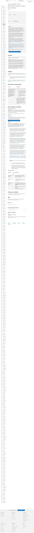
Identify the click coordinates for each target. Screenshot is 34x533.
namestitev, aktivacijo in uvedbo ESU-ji (15, 43)
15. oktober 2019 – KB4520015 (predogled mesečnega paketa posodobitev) (4, 362)
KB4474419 (18, 132)
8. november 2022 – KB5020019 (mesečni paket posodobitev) (4, 103)
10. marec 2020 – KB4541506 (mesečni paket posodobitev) (4, 327)
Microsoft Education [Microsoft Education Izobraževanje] (24, 513)
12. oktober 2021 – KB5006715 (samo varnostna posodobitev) (4, 204)
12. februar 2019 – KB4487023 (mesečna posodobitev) (4, 451)
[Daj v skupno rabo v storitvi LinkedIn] (9, 202)
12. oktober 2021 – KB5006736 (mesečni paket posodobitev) (4, 200)
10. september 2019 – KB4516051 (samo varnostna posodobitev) (4, 376)
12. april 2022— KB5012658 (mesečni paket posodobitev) (4, 157)
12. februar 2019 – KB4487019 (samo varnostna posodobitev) (4, 447)
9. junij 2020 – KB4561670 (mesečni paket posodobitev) (4, 310)
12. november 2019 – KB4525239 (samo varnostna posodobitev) (4, 354)
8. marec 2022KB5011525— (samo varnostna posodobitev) (4, 167)
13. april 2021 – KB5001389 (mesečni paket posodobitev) (4, 244)
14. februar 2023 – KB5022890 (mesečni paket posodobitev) (4, 79)
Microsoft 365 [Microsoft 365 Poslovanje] (2, 528)
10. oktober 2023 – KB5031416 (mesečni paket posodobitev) (4, 31)
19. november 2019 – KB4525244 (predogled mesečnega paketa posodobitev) (4, 350)
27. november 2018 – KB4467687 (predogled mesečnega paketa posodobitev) (4, 472)
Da (19, 510)
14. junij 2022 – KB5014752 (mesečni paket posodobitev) (4, 136)
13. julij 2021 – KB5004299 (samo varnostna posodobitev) (4, 223)
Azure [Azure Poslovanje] (1, 526)
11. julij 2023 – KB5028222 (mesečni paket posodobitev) (4, 50)
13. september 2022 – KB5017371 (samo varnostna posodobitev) (4, 120)
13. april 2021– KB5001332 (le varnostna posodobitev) (4, 247)
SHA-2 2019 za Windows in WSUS (18, 136)
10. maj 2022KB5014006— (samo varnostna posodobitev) (4, 154)
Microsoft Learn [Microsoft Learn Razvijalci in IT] (13, 525)
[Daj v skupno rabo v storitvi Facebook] (8, 202)
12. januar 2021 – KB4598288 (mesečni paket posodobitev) (4, 261)
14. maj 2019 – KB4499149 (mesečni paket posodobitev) (4, 420)
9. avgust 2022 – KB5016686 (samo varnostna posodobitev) (4, 127)
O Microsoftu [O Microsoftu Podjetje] (24, 525)
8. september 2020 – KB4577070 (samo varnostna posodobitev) (4, 292)
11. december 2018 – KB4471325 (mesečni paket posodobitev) (4, 464)
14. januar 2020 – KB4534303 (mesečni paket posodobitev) (4, 340)
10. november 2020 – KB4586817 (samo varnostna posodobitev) (4, 278)
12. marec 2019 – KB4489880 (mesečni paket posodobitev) (4, 437)
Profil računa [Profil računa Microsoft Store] (13, 513)
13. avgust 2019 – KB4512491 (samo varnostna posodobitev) (4, 390)
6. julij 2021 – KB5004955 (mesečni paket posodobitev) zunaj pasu (4, 226)
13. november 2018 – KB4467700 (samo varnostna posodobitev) (4, 476)
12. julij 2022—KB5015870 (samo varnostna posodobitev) (4, 133)
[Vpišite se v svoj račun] (32, 1)
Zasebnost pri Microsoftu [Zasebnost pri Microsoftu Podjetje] (25, 526)
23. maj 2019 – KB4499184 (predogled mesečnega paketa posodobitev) (4, 413)
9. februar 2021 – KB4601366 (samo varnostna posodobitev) (4, 259)
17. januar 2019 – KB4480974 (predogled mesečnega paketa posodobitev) (4, 455)
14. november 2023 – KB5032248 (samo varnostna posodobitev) (4, 27)
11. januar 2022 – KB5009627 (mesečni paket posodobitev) (4, 180)
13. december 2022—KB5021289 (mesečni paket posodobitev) (4, 92)
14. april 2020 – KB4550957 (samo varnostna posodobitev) (4, 318)
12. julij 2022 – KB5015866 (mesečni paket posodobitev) (4, 130)
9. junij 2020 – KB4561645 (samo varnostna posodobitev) (4, 307)
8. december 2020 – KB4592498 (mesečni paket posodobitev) (4, 271)
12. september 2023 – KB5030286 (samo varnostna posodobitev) (4, 41)
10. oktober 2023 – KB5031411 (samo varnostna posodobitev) (4, 34)
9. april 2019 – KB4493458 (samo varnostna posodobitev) (4, 430)
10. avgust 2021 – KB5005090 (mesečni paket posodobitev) (4, 214)
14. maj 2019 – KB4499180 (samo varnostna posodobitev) (4, 417)
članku (10, 66)
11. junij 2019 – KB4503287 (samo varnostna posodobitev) (4, 410)
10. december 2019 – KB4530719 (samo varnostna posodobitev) (4, 342)
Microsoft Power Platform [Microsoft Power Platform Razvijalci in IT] (14, 529)
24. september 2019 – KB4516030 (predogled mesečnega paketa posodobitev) (4, 373)
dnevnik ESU (11, 47)
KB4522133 (23, 111)
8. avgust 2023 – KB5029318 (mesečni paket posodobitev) (4, 45)
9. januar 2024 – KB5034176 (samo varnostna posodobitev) (4, 14)
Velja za (9, 9)
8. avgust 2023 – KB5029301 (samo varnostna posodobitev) (4, 48)
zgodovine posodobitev (14, 68)
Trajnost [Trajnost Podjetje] (23, 528)
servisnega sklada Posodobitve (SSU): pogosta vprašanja (19, 154)
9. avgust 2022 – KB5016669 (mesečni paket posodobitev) (4, 124)
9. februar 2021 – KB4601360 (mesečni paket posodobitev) (4, 256)
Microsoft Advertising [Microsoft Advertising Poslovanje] (2, 529)
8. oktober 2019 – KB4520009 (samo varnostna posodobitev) (4, 369)
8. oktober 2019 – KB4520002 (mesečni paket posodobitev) (4, 366)
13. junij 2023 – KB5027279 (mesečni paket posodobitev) (4, 56)
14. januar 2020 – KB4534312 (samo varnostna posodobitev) (4, 337)
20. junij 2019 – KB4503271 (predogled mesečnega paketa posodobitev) (4, 403)
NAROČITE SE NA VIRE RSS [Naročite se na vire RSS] (11, 204)
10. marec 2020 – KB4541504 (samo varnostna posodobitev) (4, 324)
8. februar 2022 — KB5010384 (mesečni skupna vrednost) (4, 170)
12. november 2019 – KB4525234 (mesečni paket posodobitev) (4, 358)
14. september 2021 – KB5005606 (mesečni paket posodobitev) (4, 207)
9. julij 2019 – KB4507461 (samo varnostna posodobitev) (4, 400)
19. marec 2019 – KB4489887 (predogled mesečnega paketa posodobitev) (4, 433)
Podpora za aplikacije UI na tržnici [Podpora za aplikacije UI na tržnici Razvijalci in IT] (14, 526)
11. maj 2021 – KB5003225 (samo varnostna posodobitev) (4, 241)
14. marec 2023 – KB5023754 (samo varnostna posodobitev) (4, 76)
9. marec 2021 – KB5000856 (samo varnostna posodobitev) (4, 253)
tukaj (10, 158)
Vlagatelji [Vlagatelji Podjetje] (24, 527)
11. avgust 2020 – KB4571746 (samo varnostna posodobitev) (4, 295)
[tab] (10, 214)
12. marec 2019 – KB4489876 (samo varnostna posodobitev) (4, 439)
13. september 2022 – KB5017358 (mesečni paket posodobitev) (4, 117)
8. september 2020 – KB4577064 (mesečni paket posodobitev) (4, 288)
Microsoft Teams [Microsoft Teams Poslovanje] (2, 531)
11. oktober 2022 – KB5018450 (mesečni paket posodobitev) (4, 110)
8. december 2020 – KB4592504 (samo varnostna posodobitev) (4, 267)
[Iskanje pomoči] (30, 1)
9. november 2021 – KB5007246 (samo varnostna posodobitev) (4, 197)
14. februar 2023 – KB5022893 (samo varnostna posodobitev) (4, 83)
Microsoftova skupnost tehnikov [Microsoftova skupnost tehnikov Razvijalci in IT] (14, 527)
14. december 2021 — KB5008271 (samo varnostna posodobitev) (4, 190)
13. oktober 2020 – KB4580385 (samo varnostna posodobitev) (4, 285)
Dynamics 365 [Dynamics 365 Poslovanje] (2, 527)
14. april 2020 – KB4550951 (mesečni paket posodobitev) (4, 321)
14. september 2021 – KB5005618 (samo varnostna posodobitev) (4, 211)
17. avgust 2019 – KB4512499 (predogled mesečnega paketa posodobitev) (4, 384)
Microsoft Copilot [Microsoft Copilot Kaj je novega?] (2, 513)
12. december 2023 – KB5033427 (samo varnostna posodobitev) (4, 20)
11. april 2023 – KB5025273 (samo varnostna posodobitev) (4, 71)
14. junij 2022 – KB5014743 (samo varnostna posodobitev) (4, 138)
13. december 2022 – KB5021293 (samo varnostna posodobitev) (4, 95)
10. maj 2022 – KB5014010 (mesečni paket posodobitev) (4, 151)
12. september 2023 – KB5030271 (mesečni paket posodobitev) (4, 38)
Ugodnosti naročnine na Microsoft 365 (9, 223)
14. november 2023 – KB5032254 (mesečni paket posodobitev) (4, 24)
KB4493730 (24, 128)
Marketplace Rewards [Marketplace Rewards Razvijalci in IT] (13, 530)
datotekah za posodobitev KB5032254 (15, 194)
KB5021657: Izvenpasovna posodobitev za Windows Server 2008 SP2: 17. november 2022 (4, 100)
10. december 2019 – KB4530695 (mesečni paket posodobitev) (4, 346)
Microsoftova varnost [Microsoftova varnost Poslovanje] (2, 525)
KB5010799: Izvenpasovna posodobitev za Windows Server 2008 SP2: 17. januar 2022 (4, 177)
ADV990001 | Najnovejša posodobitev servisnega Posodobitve (17, 148)
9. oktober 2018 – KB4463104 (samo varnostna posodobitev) (4, 487)
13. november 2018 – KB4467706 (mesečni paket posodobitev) (4, 479)
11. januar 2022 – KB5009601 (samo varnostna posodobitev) (4, 183)
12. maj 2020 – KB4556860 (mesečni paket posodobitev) (4, 315)
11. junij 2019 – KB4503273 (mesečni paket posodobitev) (4, 407)
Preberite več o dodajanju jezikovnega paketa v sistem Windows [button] (14, 120)
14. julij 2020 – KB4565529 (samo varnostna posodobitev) (4, 304)
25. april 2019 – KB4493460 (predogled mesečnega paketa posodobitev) (4, 423)
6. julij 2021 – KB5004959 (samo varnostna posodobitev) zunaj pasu (4, 229)
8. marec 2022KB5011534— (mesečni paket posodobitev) (4, 164)
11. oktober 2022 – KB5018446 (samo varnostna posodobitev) (4, 114)
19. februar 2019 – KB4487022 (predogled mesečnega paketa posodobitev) (4, 443)
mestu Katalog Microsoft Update (15, 152)
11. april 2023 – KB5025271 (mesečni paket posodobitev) (4, 68)
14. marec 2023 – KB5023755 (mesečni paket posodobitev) (4, 73)
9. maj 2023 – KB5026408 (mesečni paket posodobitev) (4, 62)
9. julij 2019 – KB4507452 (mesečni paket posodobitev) (4, 397)
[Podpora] (7, 1)
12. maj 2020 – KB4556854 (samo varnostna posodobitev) (4, 312)
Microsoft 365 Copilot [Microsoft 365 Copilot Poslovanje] (2, 530)
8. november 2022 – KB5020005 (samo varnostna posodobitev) (4, 107)
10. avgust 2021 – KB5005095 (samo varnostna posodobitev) (4, 217)
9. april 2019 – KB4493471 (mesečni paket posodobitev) (4, 427)
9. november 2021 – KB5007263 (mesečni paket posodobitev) (4, 193)
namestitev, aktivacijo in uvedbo (18, 167)
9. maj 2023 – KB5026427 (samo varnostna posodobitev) (4, 65)
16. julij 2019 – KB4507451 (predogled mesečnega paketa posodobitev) (4, 394)
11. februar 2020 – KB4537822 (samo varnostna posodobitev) (4, 333)
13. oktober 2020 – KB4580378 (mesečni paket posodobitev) (4, 281)
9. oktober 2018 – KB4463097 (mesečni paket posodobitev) (4, 490)
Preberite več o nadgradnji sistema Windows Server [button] (15, 51)
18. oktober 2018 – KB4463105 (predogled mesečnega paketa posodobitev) (4, 483)
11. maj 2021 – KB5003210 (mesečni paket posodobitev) (4, 238)
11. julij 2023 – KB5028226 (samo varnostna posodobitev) (4, 53)
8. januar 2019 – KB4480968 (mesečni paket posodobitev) (4, 461)
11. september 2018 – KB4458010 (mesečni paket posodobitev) (4, 498)
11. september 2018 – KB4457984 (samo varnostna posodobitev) (4, 501)
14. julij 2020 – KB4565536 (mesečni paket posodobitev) (4, 301)
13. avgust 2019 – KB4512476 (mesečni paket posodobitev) (4, 387)
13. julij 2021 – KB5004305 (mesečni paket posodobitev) (4, 220)
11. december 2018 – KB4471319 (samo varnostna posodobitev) (4, 467)
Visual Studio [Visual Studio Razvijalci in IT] (13, 531)
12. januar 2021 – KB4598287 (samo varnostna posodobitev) (4, 264)
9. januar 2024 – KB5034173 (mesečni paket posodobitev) (4, 11)
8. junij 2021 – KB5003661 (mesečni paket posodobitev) (4, 233)
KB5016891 (15, 139)
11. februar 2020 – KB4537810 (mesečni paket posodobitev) (4, 330)
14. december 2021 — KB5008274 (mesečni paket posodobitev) (4, 186)
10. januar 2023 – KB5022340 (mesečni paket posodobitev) (4, 86)
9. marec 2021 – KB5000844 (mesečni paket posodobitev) (4, 250)
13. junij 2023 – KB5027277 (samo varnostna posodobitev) (4, 59)
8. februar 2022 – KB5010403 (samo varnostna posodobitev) (4, 173)
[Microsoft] (3, 1)
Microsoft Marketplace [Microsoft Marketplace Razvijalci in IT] (14, 528)
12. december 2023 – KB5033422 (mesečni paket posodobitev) (4, 17)
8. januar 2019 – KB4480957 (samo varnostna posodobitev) (4, 458)
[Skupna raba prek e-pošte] (11, 202)
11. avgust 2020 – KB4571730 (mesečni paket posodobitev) (4, 298)
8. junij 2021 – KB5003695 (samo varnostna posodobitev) (4, 235)
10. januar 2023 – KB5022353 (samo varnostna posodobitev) (4, 89)
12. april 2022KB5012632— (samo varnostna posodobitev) (4, 160)
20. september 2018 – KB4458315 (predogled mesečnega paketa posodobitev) (4, 494)
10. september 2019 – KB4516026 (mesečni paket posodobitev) (4, 380)
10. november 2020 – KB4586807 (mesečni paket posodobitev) (4, 274)
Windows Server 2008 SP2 (4, 6)
